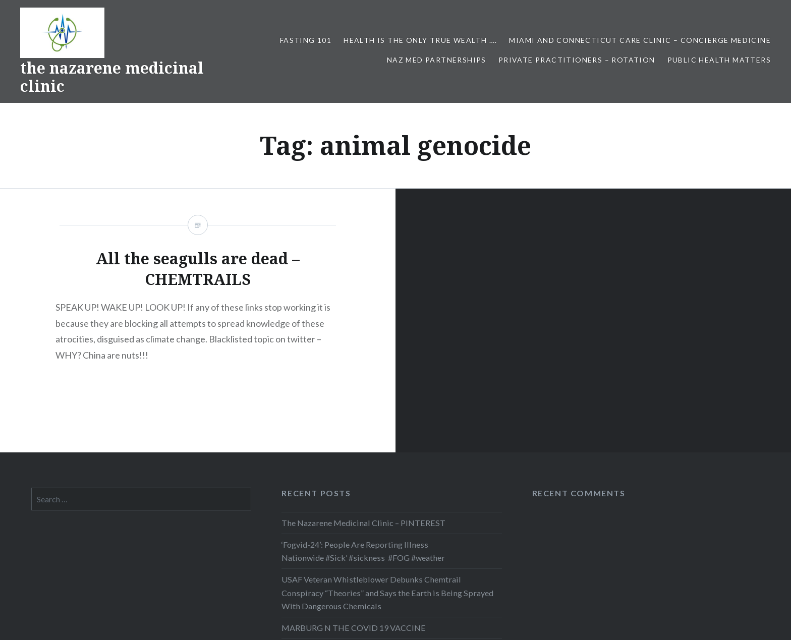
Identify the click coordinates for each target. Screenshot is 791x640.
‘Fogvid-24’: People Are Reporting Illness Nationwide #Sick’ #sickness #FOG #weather (363, 551)
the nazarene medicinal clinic (112, 76)
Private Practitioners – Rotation (576, 59)
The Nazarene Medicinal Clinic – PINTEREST (363, 523)
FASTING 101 (305, 40)
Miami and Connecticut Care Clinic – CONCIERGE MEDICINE (640, 40)
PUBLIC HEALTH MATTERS (719, 59)
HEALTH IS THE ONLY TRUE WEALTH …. (420, 40)
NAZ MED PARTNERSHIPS (436, 59)
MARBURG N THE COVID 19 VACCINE (353, 627)
